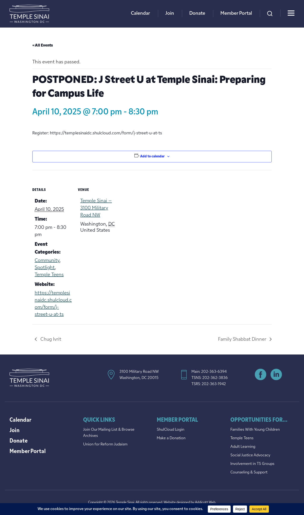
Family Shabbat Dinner (242, 339)
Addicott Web (205, 502)
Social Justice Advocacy (250, 455)
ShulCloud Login (170, 430)
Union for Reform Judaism (105, 444)
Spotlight (45, 267)
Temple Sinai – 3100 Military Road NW (96, 208)
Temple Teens (49, 275)
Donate (197, 13)
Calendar (140, 13)
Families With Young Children (255, 430)
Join (169, 13)
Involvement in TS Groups (252, 464)
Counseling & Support (248, 472)
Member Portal (236, 13)
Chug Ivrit (50, 339)
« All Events (42, 45)
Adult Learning (242, 447)
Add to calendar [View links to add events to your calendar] (152, 156)
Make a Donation (171, 438)
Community (47, 260)
